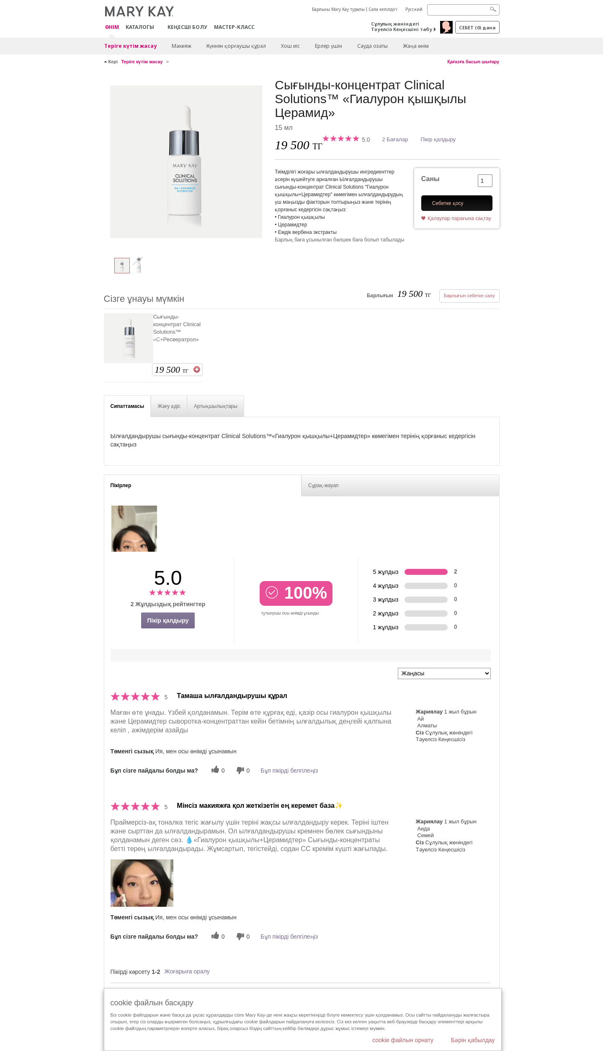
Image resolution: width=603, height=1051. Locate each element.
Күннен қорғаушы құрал (236, 45)
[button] (142, 883)
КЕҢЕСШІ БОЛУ (187, 27)
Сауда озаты (372, 45)
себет (477, 27)
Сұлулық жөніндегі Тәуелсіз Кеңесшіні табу (401, 26)
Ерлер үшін (328, 45)
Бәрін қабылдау (473, 1040)
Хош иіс (290, 45)
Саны (430, 178)
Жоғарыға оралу (186, 971)
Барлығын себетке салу (469, 295)
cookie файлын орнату (402, 1040)
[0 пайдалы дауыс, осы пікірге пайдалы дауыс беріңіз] (216, 770)
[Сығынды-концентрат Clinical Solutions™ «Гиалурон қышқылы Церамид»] (186, 162)
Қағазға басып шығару (473, 61)
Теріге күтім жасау (130, 45)
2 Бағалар (395, 139)
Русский (414, 9)
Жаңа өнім (416, 45)
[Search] (463, 10)
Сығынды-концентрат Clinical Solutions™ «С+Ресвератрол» (177, 328)
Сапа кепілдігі (382, 9)
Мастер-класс (234, 27)
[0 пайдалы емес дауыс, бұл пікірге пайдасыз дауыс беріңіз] (242, 770)
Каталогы (140, 27)
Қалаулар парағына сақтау (459, 218)
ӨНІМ (112, 27)
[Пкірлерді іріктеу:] (444, 673)
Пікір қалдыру (438, 139)
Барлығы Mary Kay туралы (338, 9)
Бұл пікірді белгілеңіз (289, 770)
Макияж (181, 45)
